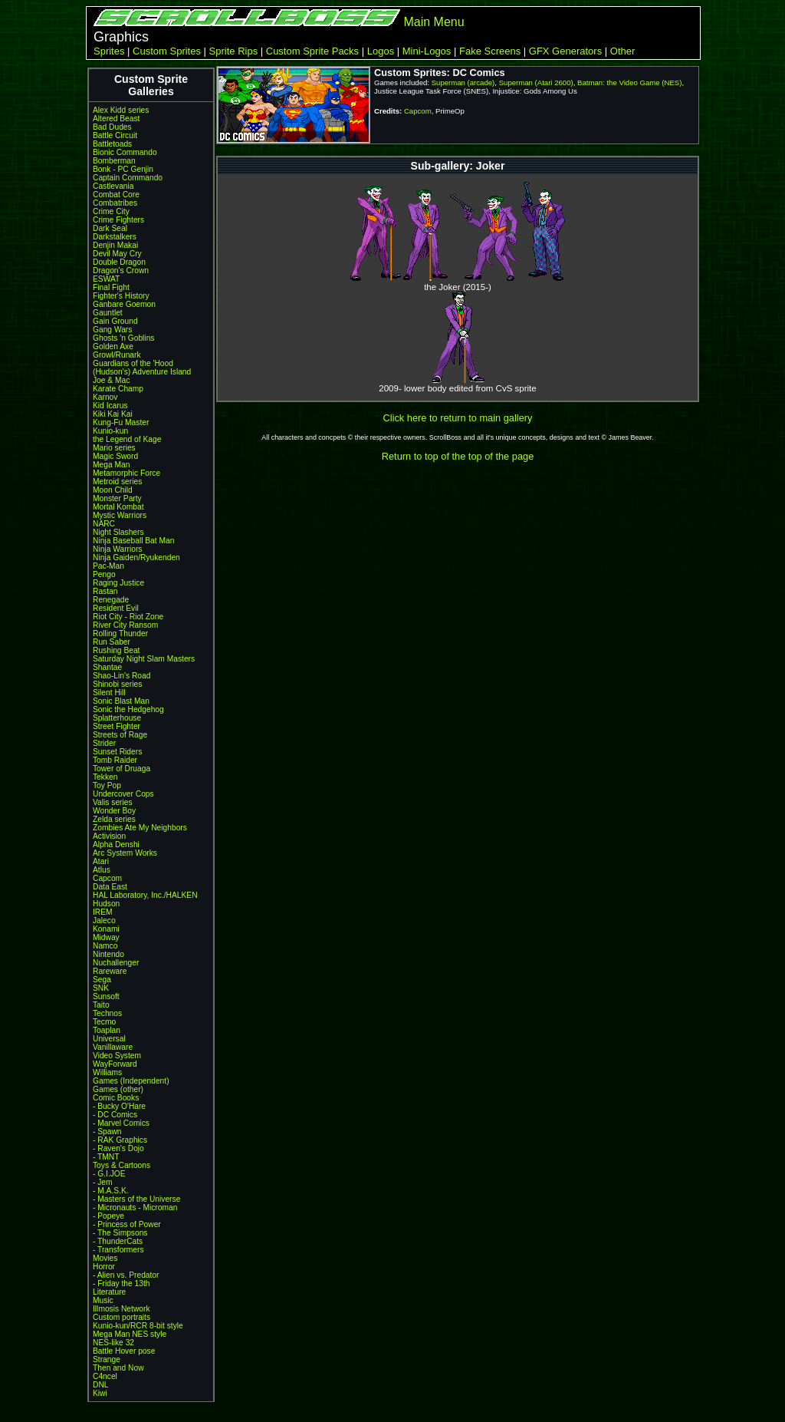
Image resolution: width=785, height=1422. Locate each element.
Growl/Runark (117, 355)
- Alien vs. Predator (126, 1275)
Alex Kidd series (121, 110)
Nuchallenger (116, 962)
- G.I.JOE (109, 1174)
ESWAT (106, 279)
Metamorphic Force (126, 473)
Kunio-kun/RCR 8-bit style (138, 1325)
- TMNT (106, 1157)
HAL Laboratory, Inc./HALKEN (145, 895)
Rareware (109, 971)
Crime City (111, 211)
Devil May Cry (117, 253)
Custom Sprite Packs (312, 51)
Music (103, 1300)
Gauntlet (108, 312)
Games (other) (118, 1089)
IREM (103, 912)
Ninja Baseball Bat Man (133, 540)
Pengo (104, 574)
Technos (107, 1013)
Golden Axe (113, 346)
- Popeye (108, 1216)
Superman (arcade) (463, 82)
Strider (104, 743)
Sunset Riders (117, 751)
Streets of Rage (120, 735)
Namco (105, 946)
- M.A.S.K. (111, 1190)
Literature (109, 1292)
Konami (106, 929)
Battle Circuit (115, 135)
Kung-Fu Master (121, 422)
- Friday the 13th (121, 1283)
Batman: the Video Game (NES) (629, 82)
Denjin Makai (115, 245)
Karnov (105, 397)
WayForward (115, 1064)
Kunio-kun (110, 431)
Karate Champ (118, 388)
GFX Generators (565, 51)
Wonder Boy (114, 811)
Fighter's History (121, 296)
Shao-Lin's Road (121, 675)
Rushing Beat (116, 650)
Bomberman (114, 161)
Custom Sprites (167, 51)
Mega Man (111, 464)
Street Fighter (116, 726)
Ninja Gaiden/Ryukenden (136, 557)
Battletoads (112, 144)
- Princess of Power (127, 1224)
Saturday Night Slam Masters (144, 659)
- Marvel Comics (121, 1123)
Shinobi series (117, 684)
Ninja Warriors (117, 549)
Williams (107, 1072)
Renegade (111, 600)
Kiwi (100, 1393)
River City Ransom (125, 625)
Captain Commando (128, 177)
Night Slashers (118, 532)
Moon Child (113, 490)
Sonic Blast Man (121, 701)
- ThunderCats (118, 1241)
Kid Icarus (110, 405)
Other (623, 51)
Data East (110, 887)
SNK (101, 988)
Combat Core (116, 194)
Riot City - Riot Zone (128, 616)
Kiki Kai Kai (113, 414)
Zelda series (114, 819)
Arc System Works (125, 853)
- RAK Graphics (120, 1140)
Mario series (114, 448)
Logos (380, 51)
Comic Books (116, 1098)
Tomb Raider (115, 760)
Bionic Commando (125, 152)
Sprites (109, 51)
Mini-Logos (427, 51)
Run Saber (111, 642)
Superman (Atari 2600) (536, 82)
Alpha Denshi (116, 844)
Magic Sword (115, 456)
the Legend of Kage (127, 439)
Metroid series (117, 481)
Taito (101, 1005)
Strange (106, 1359)
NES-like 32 (113, 1342)
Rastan (105, 591)
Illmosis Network (121, 1309)
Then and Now (118, 1368)
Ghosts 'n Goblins (123, 338)
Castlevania (113, 186)
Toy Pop (107, 785)
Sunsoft (106, 996)
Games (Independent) (131, 1081)
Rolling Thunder (120, 633)
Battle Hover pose (124, 1351)
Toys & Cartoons (121, 1165)
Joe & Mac (111, 380)
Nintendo (108, 954)
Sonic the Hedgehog (128, 709)
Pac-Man (108, 566)
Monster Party (117, 498)
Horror (104, 1266)
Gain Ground (115, 321)
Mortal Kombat (118, 507)
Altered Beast (116, 118)
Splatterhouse (117, 718)
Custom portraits (121, 1317)
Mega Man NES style (129, 1334)
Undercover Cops (123, 794)
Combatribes (115, 203)
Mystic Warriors (119, 515)
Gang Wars (112, 329)
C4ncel (105, 1376)
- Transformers (118, 1249)
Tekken (105, 777)
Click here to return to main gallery (458, 418)
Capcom (107, 878)
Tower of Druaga (121, 768)
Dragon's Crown (121, 270)
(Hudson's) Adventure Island (142, 372)
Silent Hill (109, 692)
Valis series (113, 802)
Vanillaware (113, 1047)
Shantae (107, 667)
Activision (109, 836)
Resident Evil (116, 608)
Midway (106, 937)
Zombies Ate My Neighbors (140, 827)
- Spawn (107, 1131)
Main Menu (433, 21)
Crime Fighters (118, 220)
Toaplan (106, 1030)
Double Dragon (119, 262)
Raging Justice (118, 583)
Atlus (101, 870)
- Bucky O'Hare (119, 1106)
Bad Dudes (112, 127)
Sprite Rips (233, 51)
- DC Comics (115, 1114)
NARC (104, 524)
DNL (100, 1385)
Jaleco (104, 920)
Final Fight (111, 287)
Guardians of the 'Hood (133, 363)
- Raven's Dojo (118, 1148)
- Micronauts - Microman (135, 1207)
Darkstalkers (114, 237)
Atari (101, 861)
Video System (117, 1055)
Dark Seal (110, 228)
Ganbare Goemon (124, 304)
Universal (109, 1038)
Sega (102, 979)
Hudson (106, 903)
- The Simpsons (120, 1233)
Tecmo (104, 1022)
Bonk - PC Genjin (123, 169)
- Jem (103, 1182)
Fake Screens (490, 51)
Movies (105, 1258)
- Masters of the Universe (136, 1199)
